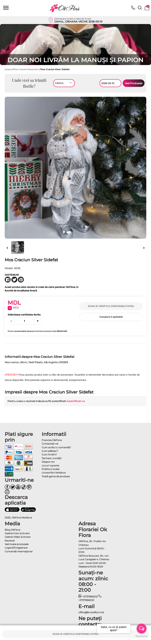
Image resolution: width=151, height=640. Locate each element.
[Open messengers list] (141, 628)
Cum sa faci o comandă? (56, 447)
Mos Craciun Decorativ (26, 69)
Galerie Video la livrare (17, 536)
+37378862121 (88, 596)
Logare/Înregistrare (16, 547)
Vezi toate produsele (17, 544)
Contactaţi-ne (50, 443)
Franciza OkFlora (52, 440)
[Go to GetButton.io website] (141, 636)
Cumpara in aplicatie (111, 316)
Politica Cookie (50, 469)
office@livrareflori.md (91, 612)
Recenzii (10, 540)
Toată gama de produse (56, 476)
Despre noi (48, 461)
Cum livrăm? (49, 454)
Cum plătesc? (50, 450)
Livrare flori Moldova (54, 472)
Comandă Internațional (18, 551)
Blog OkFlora (12, 529)
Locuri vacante (50, 465)
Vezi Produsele (133, 83)
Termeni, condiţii (51, 458)
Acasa (8, 69)
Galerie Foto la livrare (17, 533)
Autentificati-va (75, 401)
